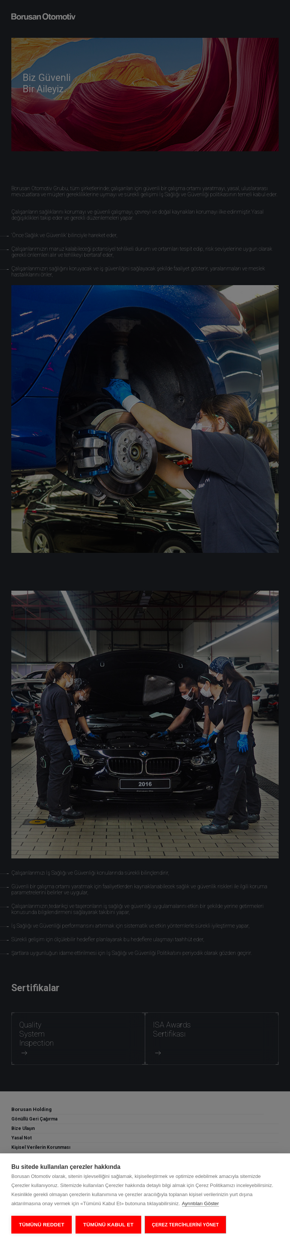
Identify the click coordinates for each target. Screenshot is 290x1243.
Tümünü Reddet (41, 1224)
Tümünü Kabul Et (108, 1224)
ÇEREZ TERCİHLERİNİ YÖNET (185, 1224)
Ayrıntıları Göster (200, 1203)
